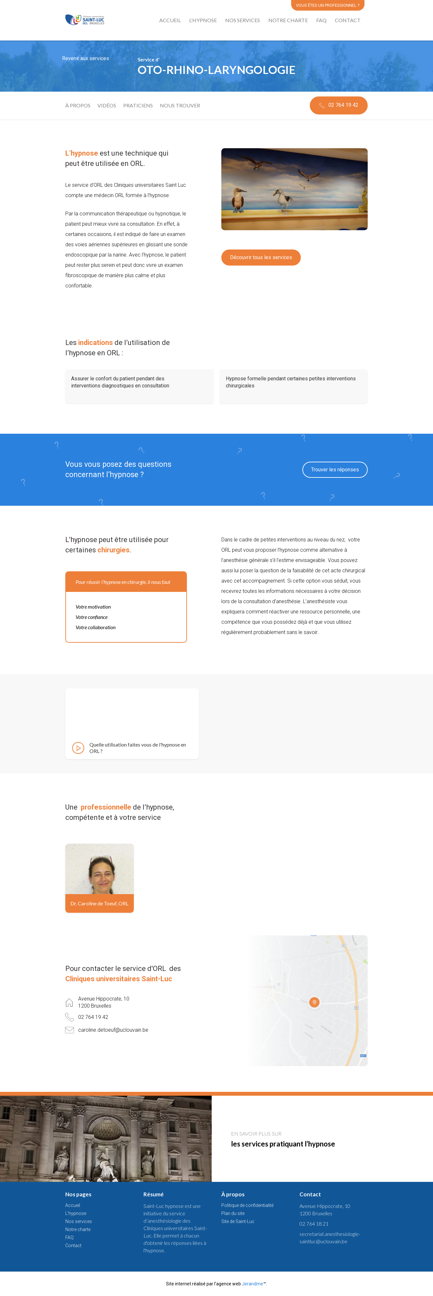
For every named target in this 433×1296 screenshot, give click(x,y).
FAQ (321, 20)
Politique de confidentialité (247, 1205)
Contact (348, 20)
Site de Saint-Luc (237, 1221)
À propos (77, 105)
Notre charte (288, 20)
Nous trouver (180, 105)
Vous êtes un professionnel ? (328, 5)
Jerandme (252, 1283)
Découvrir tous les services (261, 257)
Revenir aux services (85, 58)
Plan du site (232, 1213)
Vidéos (106, 105)
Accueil (170, 20)
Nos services (242, 20)
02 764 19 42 (338, 105)
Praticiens (138, 105)
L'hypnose (203, 20)
